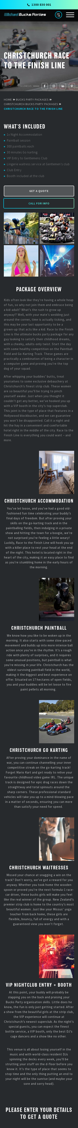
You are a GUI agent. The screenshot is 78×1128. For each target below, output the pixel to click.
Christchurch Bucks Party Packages (31, 104)
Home (8, 99)
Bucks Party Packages (32, 99)
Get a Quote (38, 191)
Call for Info (39, 203)
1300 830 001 (39, 4)
